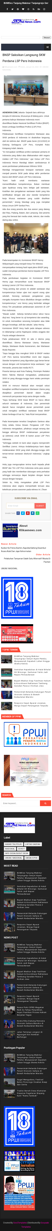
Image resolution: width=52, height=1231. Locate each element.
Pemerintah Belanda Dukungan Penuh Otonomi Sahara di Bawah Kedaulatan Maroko (32, 694)
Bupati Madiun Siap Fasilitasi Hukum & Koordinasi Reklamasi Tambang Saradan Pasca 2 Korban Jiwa (32, 683)
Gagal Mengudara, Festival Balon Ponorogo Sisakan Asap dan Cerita (32, 1082)
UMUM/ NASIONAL (13, 858)
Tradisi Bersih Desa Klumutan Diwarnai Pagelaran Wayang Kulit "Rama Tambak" (31, 1093)
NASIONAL (10, 849)
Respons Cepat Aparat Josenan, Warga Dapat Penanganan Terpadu (28, 927)
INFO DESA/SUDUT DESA (16, 853)
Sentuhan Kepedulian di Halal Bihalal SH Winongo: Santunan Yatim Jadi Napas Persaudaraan (32, 672)
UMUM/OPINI (32, 858)
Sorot (21, 849)
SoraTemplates (20, 1223)
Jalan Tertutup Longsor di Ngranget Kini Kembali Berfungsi (30, 1034)
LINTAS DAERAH (32, 844)
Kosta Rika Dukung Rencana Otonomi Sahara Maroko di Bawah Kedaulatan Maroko (31, 1023)
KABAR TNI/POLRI (13, 844)
